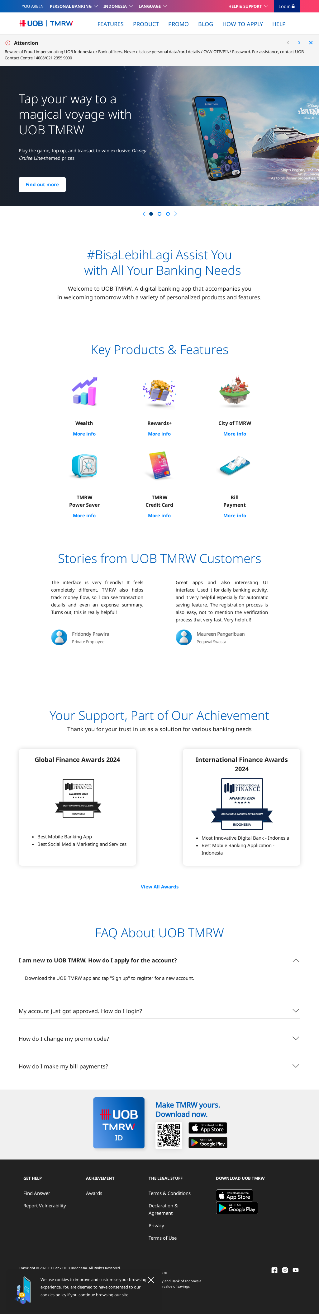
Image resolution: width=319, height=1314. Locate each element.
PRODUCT (146, 24)
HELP (279, 24)
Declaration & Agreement (163, 1208)
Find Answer (36, 1192)
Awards (94, 1192)
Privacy (156, 1224)
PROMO (178, 24)
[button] (144, 214)
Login (287, 6)
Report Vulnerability (44, 1204)
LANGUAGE (150, 6)
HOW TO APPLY (242, 24)
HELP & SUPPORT (245, 6)
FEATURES (111, 24)
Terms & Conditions (170, 1192)
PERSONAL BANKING (71, 6)
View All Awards (160, 886)
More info (84, 434)
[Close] (151, 1280)
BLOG (205, 24)
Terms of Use (163, 1237)
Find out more (42, 185)
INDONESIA (115, 6)
